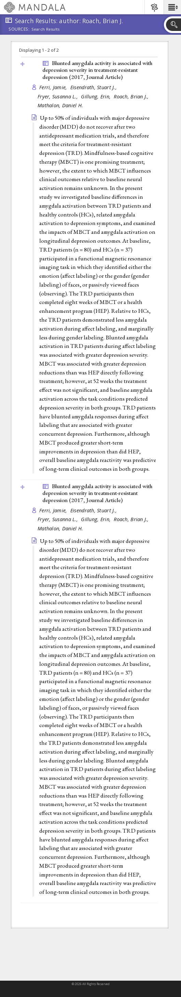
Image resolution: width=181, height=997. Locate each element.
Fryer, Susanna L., (58, 96)
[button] (172, 7)
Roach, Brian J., (132, 96)
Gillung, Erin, (96, 96)
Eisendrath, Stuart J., (94, 87)
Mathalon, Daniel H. (60, 105)
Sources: (19, 29)
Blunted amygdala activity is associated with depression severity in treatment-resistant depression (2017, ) (97, 70)
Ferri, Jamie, (54, 87)
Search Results (45, 29)
